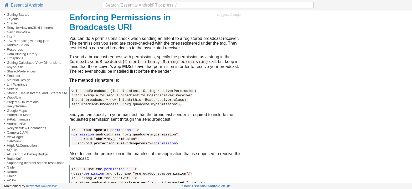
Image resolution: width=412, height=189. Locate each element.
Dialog (11, 176)
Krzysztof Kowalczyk (41, 186)
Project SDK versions (23, 102)
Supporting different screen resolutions (35, 163)
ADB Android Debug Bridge (27, 154)
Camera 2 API (17, 132)
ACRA (11, 180)
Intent (11, 36)
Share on (206, 186)
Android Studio (18, 45)
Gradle (12, 23)
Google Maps (17, 111)
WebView (14, 97)
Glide (11, 167)
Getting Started (18, 15)
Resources (15, 49)
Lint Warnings (17, 84)
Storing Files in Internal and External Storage (40, 93)
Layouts (13, 19)
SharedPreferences (21, 71)
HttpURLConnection (22, 146)
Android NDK (17, 124)
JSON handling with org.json (28, 41)
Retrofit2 (13, 172)
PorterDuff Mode (19, 115)
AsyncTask (15, 67)
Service (12, 89)
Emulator (13, 76)
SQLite (12, 150)
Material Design (18, 80)
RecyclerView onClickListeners (30, 28)
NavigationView (18, 32)
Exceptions (15, 58)
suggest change (229, 15)
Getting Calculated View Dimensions (34, 63)
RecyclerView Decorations (26, 128)
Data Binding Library (22, 54)
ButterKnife (15, 159)
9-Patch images (18, 119)
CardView (14, 141)
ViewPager (15, 137)
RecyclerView (17, 106)
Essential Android (23, 5)
